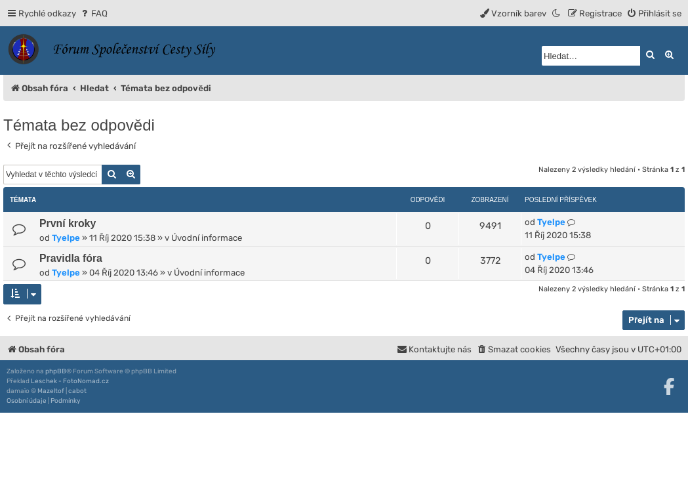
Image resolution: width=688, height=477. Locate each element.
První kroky (67, 223)
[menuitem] (93, 13)
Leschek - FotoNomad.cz (70, 381)
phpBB (55, 371)
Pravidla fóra (70, 258)
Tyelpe (66, 238)
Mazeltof (50, 391)
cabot (77, 391)
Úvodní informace (206, 238)
